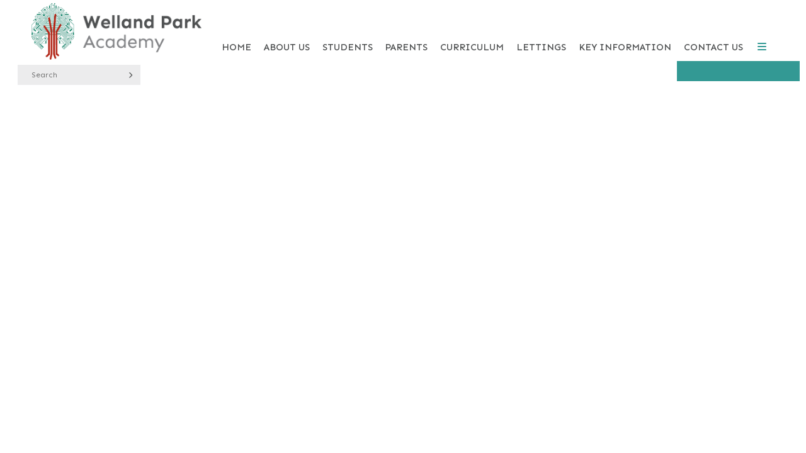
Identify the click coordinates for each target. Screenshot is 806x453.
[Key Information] (625, 31)
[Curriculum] (472, 31)
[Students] (347, 31)
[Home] (116, 31)
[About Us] (287, 31)
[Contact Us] (713, 31)
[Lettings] (541, 31)
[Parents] (406, 31)
